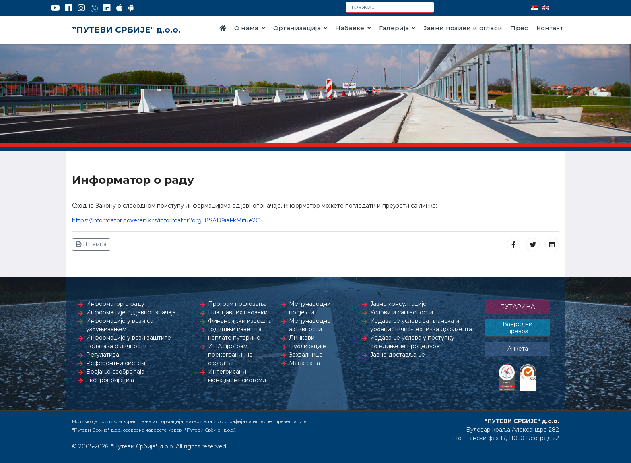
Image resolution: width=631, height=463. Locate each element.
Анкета (517, 348)
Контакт (549, 28)
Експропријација (110, 380)
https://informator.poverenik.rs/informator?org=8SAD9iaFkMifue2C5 (167, 220)
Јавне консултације (398, 303)
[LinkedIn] (107, 8)
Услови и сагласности (401, 312)
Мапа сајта (304, 363)
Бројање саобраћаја (115, 371)
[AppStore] (119, 8)
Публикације (307, 346)
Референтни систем (115, 363)
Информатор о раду (115, 303)
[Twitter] (94, 8)
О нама (246, 28)
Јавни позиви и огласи (463, 28)
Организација (297, 28)
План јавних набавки (238, 312)
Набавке (349, 28)
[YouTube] (55, 8)
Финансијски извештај (240, 320)
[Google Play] (131, 8)
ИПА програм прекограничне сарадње (230, 355)
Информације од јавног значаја (131, 312)
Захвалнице (306, 354)
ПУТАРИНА (517, 306)
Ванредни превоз (517, 327)
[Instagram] (81, 8)
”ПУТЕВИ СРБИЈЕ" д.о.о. (126, 30)
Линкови (302, 337)
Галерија (394, 28)
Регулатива (102, 354)
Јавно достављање (397, 354)
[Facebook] (68, 8)
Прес (519, 28)
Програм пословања (237, 303)
